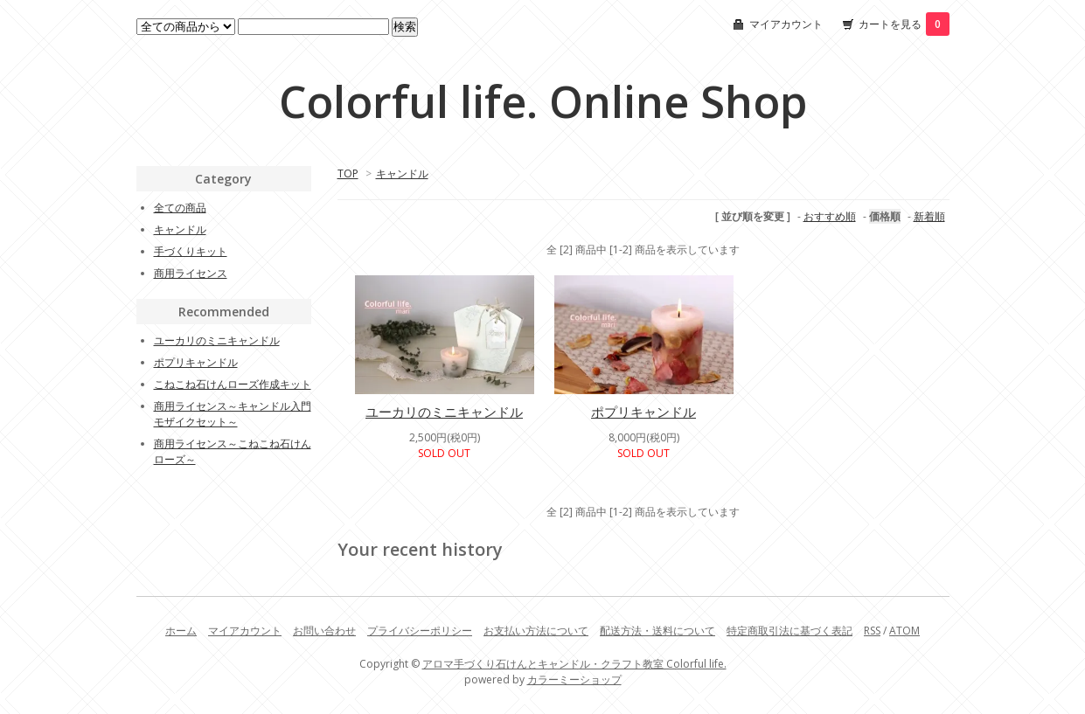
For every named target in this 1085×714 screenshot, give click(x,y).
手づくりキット (190, 251)
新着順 (929, 216)
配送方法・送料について (657, 630)
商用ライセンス (190, 273)
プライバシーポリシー (419, 630)
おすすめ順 (829, 216)
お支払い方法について (535, 630)
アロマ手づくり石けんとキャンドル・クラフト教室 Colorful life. (574, 663)
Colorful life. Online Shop (543, 101)
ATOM (904, 630)
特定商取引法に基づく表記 (789, 630)
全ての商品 (180, 207)
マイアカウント (786, 24)
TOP (347, 173)
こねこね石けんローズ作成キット (232, 384)
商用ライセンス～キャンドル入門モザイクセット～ (232, 414)
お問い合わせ (324, 630)
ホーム (181, 630)
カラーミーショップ (574, 679)
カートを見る (904, 24)
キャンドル (402, 173)
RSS (872, 630)
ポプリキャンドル (643, 411)
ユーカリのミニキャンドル (444, 411)
